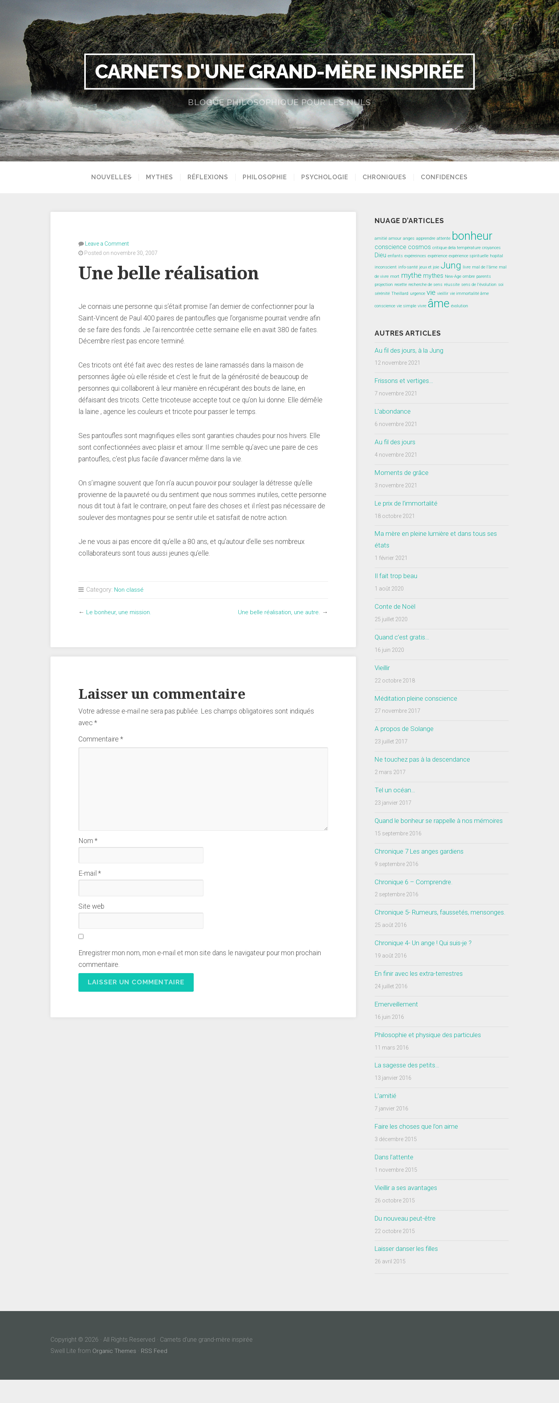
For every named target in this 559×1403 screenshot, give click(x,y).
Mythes (162, 177)
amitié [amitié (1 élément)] (381, 238)
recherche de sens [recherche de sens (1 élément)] (425, 284)
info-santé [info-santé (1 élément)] (408, 267)
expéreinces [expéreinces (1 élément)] (415, 255)
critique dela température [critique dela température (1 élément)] (456, 247)
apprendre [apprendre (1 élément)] (425, 238)
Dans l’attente (395, 1180)
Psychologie (327, 177)
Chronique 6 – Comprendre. (414, 893)
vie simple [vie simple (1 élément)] (406, 305)
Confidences (447, 177)
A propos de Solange (405, 729)
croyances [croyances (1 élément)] (491, 247)
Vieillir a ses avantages (408, 1211)
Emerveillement (398, 1027)
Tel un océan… (396, 790)
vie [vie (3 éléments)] (431, 292)
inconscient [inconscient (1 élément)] (386, 267)
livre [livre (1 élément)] (466, 267)
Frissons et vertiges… (406, 381)
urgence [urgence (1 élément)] (417, 293)
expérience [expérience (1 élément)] (437, 255)
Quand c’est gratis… (403, 637)
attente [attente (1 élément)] (443, 238)
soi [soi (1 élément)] (500, 284)
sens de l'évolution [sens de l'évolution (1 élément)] (479, 284)
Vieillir (383, 668)
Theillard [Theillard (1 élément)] (399, 293)
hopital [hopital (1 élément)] (496, 255)
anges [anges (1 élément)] (409, 238)
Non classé (129, 589)
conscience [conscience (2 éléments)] (390, 247)
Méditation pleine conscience (419, 698)
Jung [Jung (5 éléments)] (451, 265)
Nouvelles (109, 177)
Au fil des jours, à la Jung (410, 350)
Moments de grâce (403, 472)
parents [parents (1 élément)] (483, 276)
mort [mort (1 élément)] (394, 276)
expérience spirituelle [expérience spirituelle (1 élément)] (468, 255)
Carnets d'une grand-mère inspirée (280, 71)
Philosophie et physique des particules (431, 1058)
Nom (87, 840)
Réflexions (210, 177)
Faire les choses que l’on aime (419, 1150)
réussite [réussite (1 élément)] (452, 284)
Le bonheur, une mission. (119, 611)
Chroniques (387, 177)
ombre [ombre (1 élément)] (469, 276)
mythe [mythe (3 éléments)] (411, 275)
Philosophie (267, 177)
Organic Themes (114, 1374)
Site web (91, 906)
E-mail (89, 873)
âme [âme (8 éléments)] (439, 303)
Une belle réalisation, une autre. (278, 611)
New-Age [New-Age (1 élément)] (453, 276)
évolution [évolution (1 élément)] (459, 305)
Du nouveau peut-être (406, 1241)
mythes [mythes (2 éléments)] (433, 275)
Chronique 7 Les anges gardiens (421, 863)
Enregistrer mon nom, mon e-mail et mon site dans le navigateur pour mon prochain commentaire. (199, 958)
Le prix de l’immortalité (408, 503)
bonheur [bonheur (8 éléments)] (472, 235)
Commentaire (100, 739)
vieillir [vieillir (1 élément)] (442, 293)
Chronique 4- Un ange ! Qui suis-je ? (426, 966)
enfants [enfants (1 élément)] (395, 255)
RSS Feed (155, 1374)
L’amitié (386, 1119)
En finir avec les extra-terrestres (421, 997)
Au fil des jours (396, 442)
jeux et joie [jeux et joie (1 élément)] (429, 267)
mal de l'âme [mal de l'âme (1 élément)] (484, 267)
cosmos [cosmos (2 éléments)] (419, 247)
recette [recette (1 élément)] (400, 284)
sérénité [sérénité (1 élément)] (382, 293)
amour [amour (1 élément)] (395, 238)
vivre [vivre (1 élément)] (422, 305)
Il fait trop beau (396, 576)
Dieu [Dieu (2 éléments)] (380, 255)
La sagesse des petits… (409, 1088)
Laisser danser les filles (409, 1272)
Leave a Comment (107, 243)
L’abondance (393, 411)
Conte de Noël (396, 606)
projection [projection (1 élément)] (384, 284)
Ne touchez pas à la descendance (425, 759)
